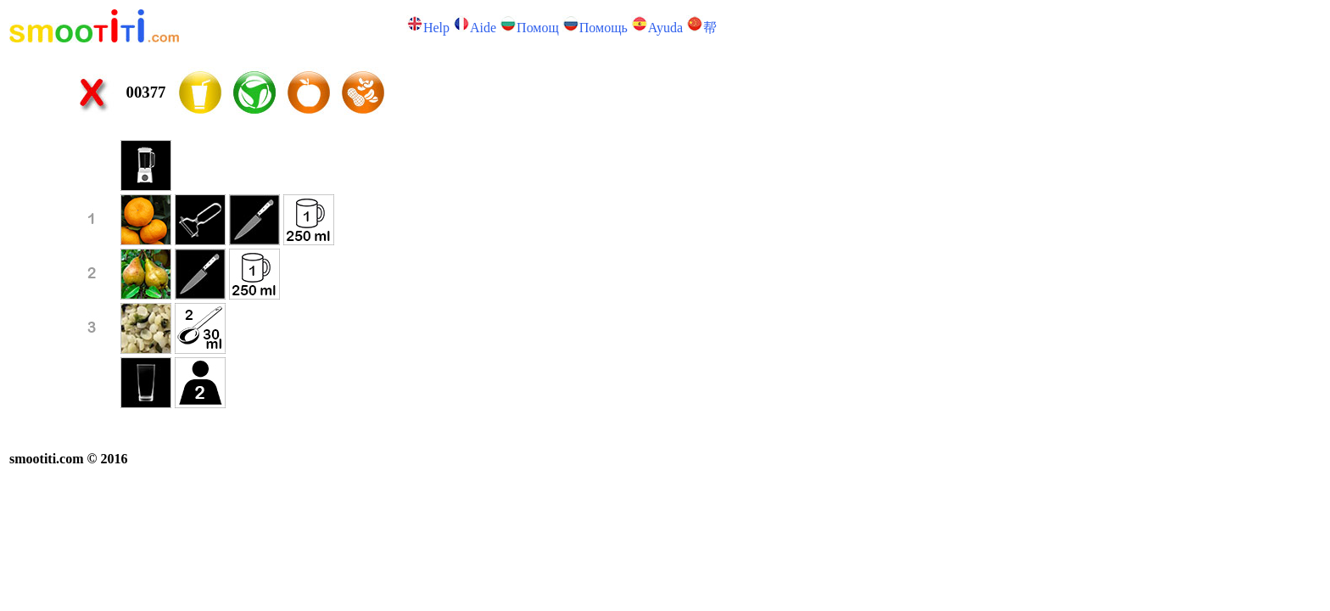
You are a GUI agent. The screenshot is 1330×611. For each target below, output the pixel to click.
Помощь (603, 27)
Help (436, 27)
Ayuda (665, 27)
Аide (483, 27)
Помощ (538, 27)
